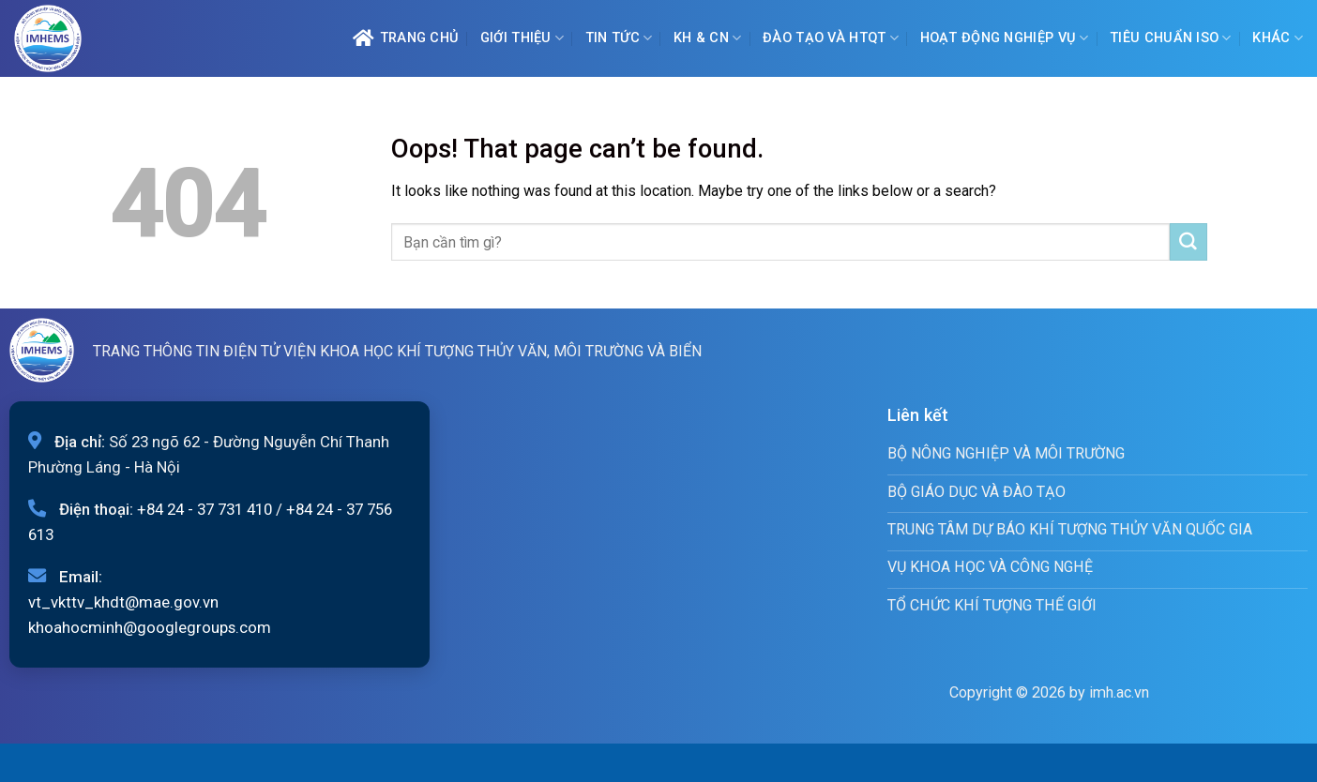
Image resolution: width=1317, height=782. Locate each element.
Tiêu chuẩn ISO (1171, 38)
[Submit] (1188, 242)
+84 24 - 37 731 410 (204, 509)
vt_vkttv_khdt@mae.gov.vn (123, 602)
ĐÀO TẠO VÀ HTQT (831, 38)
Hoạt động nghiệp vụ (1004, 38)
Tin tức (619, 38)
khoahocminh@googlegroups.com (149, 627)
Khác (1277, 38)
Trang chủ (406, 38)
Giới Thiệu (522, 38)
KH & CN (708, 38)
